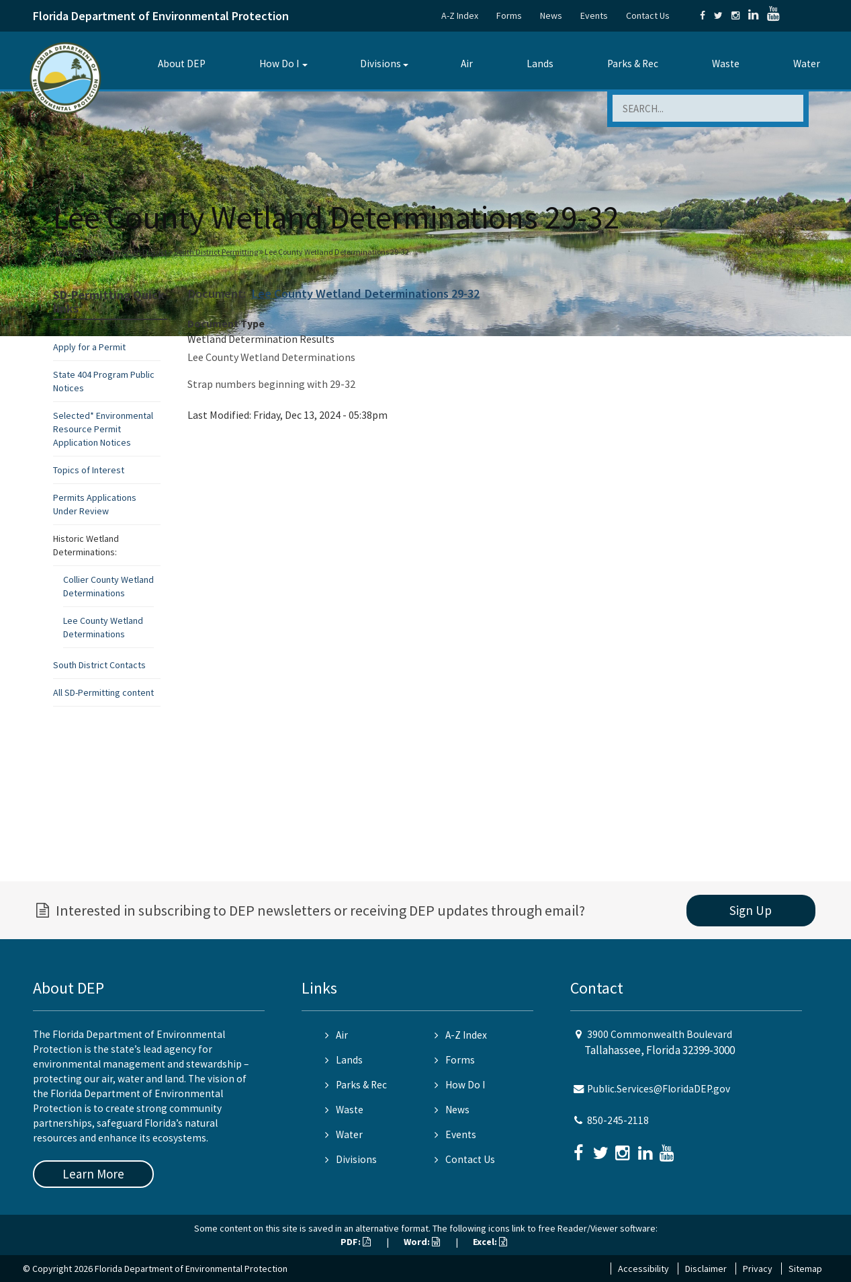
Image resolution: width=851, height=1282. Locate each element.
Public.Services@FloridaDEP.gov (658, 1088)
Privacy (757, 1269)
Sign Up (750, 910)
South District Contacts (99, 665)
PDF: (356, 1242)
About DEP (182, 63)
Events (594, 15)
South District (144, 252)
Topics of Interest (88, 470)
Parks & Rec (632, 63)
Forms (509, 15)
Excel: (490, 1242)
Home (66, 252)
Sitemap (805, 1269)
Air (467, 63)
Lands (540, 63)
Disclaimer (706, 1269)
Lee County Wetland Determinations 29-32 (365, 293)
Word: (422, 1242)
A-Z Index (459, 15)
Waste (726, 63)
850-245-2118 (618, 1120)
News (551, 15)
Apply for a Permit (89, 347)
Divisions (380, 63)
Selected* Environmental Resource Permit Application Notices (103, 428)
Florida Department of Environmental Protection (161, 16)
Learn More (93, 1174)
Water (806, 63)
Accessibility (643, 1269)
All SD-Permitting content (103, 692)
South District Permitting (216, 252)
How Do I (279, 63)
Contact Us (648, 15)
